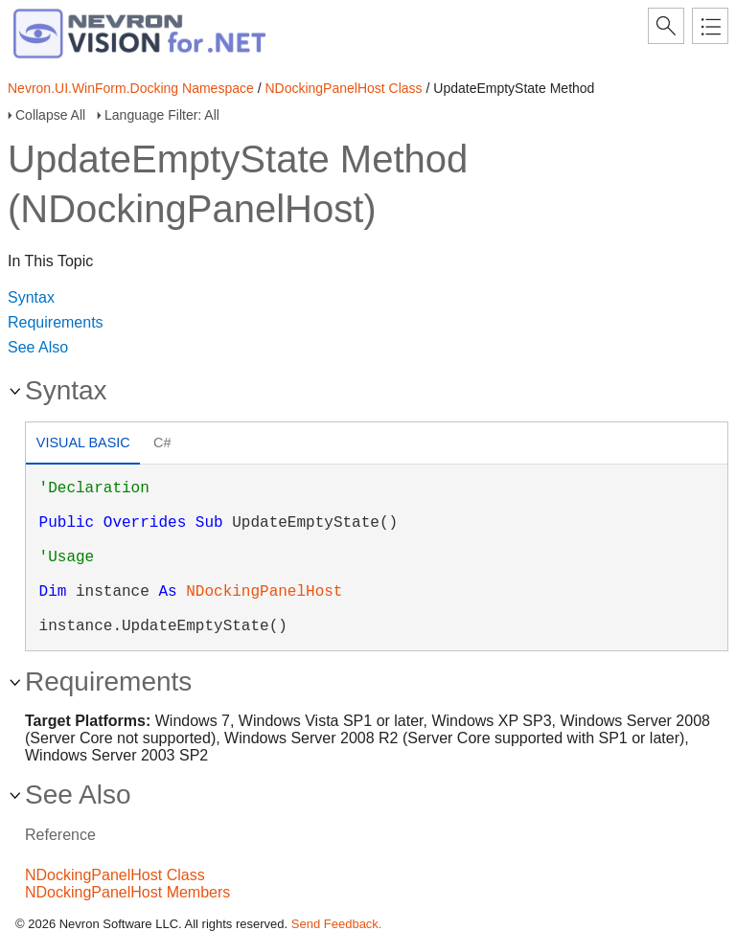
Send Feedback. (336, 924)
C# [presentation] (162, 442)
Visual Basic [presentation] (83, 442)
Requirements (56, 322)
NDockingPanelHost (264, 592)
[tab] (83, 445)
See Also (38, 347)
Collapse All (50, 115)
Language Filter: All (161, 115)
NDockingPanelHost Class (343, 88)
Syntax (31, 297)
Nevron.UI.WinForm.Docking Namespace (131, 88)
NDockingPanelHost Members (127, 892)
